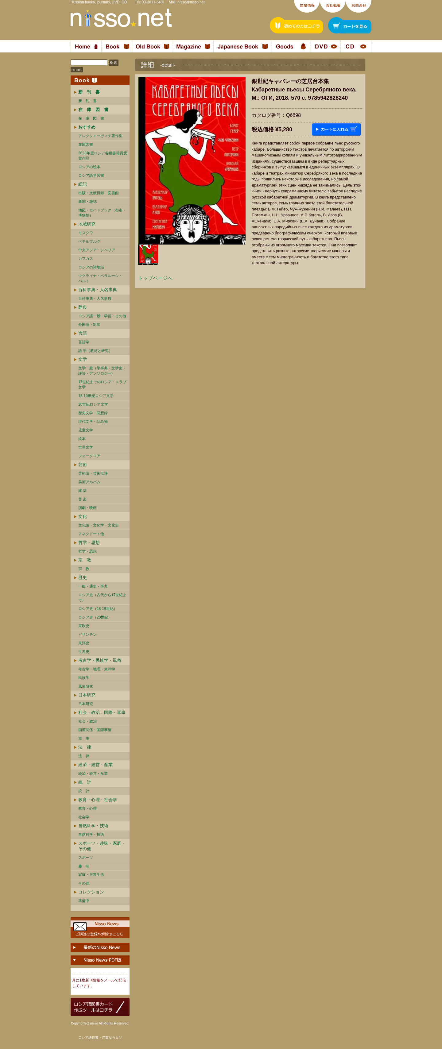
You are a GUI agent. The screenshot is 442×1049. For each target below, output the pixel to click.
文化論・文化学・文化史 (98, 525)
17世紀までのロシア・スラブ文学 (102, 384)
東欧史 (83, 626)
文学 (82, 359)
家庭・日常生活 (91, 875)
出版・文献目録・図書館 (98, 193)
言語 (82, 333)
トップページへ (155, 278)
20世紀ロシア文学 (93, 404)
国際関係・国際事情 (94, 730)
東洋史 (83, 643)
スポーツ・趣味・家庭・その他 (102, 846)
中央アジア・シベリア (96, 250)
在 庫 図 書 (91, 118)
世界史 (83, 652)
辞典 (82, 307)
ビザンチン (87, 634)
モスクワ (85, 233)
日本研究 (86, 694)
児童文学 (85, 430)
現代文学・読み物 (93, 421)
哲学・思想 (89, 542)
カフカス (85, 258)
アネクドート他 (91, 534)
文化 (82, 516)
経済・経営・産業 (95, 764)
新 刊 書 (87, 101)
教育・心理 (87, 808)
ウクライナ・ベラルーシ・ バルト (100, 278)
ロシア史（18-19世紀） (97, 609)
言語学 (83, 342)
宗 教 (84, 559)
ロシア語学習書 (91, 175)
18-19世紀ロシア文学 (96, 396)
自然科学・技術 (93, 825)
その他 (83, 883)
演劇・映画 (87, 508)
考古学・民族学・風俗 (99, 660)
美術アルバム (89, 482)
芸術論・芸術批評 (93, 473)
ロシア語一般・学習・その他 (102, 316)
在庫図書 (85, 144)
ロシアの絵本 (89, 167)
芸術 (82, 464)
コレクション (91, 891)
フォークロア (89, 456)
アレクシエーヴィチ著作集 (100, 136)
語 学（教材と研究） (95, 351)
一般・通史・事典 (93, 586)
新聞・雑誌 (87, 201)
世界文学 (85, 447)
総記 (82, 184)
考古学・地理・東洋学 (96, 669)
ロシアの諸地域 (91, 267)
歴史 (82, 577)
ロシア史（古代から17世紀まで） (102, 597)
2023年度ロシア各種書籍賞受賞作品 (102, 155)
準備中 (83, 901)
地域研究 (86, 224)
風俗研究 (85, 686)
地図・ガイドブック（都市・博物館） (102, 213)
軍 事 (83, 738)
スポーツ (85, 857)
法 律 (84, 747)
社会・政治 (87, 721)
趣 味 (83, 866)
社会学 (83, 817)
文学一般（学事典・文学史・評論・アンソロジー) (102, 371)
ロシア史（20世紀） (95, 617)
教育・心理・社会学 (97, 799)
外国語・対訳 (89, 324)
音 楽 (82, 499)
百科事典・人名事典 (97, 289)
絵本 (82, 439)
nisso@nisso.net (191, 2)
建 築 (82, 490)
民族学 (83, 678)
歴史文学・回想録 (93, 413)
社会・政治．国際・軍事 (102, 712)
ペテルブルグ (89, 241)
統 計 (84, 782)
